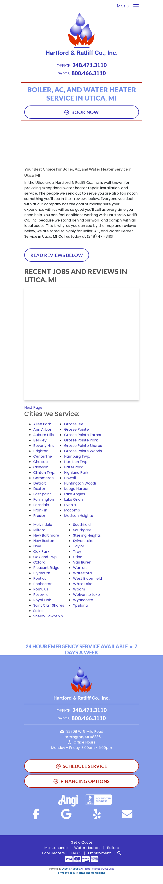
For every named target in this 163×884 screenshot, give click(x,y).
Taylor (78, 546)
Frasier (39, 515)
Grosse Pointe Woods (83, 451)
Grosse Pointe (76, 429)
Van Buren (82, 562)
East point (42, 494)
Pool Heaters (53, 853)
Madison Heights (78, 515)
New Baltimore (46, 535)
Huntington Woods (80, 483)
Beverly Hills (43, 445)
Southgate (82, 530)
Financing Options (81, 781)
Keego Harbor (76, 488)
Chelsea (40, 461)
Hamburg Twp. (77, 456)
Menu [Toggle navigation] (128, 6)
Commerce (43, 477)
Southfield (82, 524)
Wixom (79, 589)
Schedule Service (81, 766)
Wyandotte (83, 600)
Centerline (42, 456)
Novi (37, 546)
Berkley (40, 440)
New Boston (43, 540)
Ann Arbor (42, 429)
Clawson (40, 467)
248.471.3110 (89, 65)
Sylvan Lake (83, 540)
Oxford (39, 562)
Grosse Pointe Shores (83, 445)
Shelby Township (48, 616)
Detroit (39, 483)
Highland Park (76, 472)
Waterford (82, 573)
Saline (38, 610)
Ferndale (41, 504)
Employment (99, 853)
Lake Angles (74, 494)
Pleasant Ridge (46, 567)
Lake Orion (73, 499)
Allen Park (42, 424)
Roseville (41, 594)
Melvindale (42, 524)
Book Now (81, 112)
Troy (77, 551)
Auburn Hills (43, 434)
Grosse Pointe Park (81, 440)
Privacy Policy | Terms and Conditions (81, 873)
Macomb (72, 510)
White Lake (82, 583)
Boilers (113, 847)
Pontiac (40, 578)
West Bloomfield (87, 578)
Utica (77, 556)
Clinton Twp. (44, 472)
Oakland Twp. (45, 556)
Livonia (70, 504)
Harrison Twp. (76, 461)
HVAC (76, 853)
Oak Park (41, 551)
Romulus (40, 589)
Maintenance (56, 847)
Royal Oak (42, 600)
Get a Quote (81, 842)
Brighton (40, 451)
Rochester (42, 583)
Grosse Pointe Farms (82, 434)
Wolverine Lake (86, 594)
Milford (39, 530)
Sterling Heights (87, 535)
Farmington (43, 499)
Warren (80, 567)
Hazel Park (73, 467)
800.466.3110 (88, 73)
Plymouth (41, 573)
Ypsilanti (80, 605)
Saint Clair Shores (48, 605)
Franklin (40, 510)
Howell (70, 477)
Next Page (33, 407)
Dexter (39, 488)
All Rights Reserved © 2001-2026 (97, 869)
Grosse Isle (73, 424)
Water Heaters (87, 847)
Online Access (71, 868)
